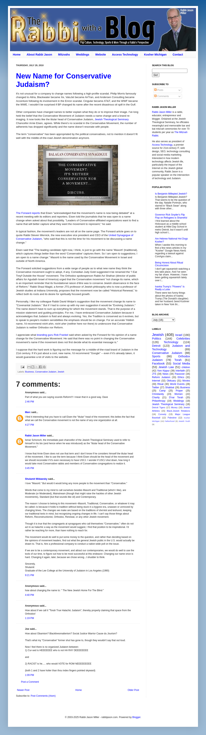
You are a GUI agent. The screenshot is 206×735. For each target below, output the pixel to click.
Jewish (61, 371)
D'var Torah (176, 397)
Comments (161, 96)
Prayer (179, 390)
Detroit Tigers (158, 407)
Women (178, 394)
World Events (177, 384)
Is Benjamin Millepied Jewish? (171, 193)
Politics (156, 338)
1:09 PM (29, 675)
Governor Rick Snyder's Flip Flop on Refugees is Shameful (171, 216)
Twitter (155, 387)
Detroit (156, 345)
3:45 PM (29, 468)
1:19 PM (29, 618)
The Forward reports (28, 213)
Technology (171, 342)
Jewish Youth (184, 421)
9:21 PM (29, 575)
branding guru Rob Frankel (52, 334)
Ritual (160, 384)
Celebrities (183, 338)
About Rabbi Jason (39, 54)
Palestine (172, 417)
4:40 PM (29, 595)
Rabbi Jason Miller (35, 435)
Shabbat (169, 387)
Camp (162, 390)
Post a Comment (30, 681)
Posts (158, 90)
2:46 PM (29, 401)
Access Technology (125, 54)
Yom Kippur (163, 370)
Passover (180, 373)
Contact (178, 54)
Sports (156, 356)
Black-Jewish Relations (178, 411)
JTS (154, 373)
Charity (156, 397)
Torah (178, 360)
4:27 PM (29, 424)
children (186, 367)
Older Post (133, 690)
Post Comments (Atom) (43, 695)
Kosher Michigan (155, 54)
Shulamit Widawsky (36, 479)
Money (174, 407)
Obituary (171, 380)
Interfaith (180, 370)
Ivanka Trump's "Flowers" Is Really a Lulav (170, 288)
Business (29, 371)
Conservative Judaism (45, 371)
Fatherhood (170, 421)
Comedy (162, 414)
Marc (28, 412)
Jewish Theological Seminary (112, 119)
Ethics (181, 377)
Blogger (136, 717)
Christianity (158, 394)
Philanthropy (158, 400)
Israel (178, 335)
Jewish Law (166, 367)
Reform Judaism (161, 377)
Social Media (181, 363)
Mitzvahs (64, 54)
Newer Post (23, 690)
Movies (186, 380)
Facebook (158, 363)
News (166, 373)
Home (17, 54)
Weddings (82, 54)
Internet (156, 380)
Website (100, 54)
